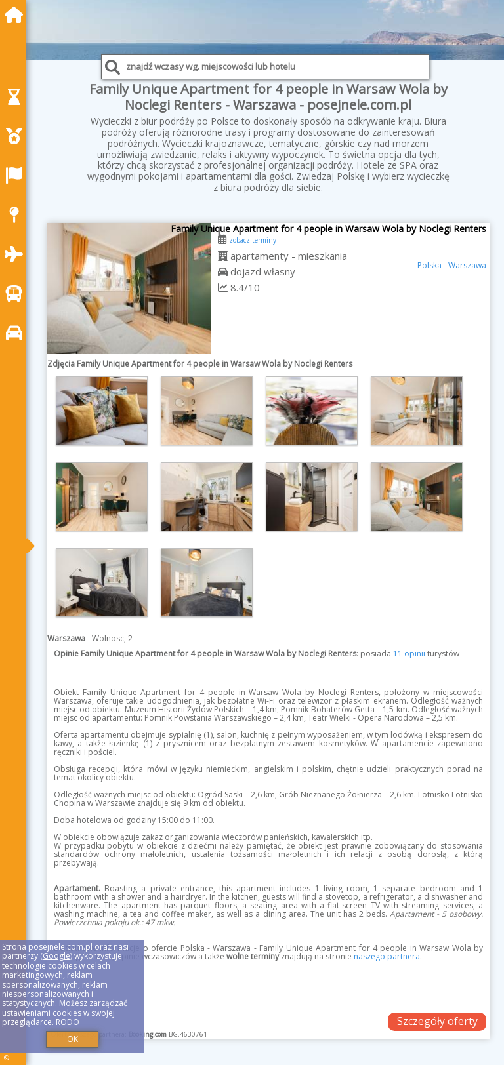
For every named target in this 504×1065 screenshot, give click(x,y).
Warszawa (467, 265)
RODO (67, 1022)
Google (56, 955)
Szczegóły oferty (437, 1021)
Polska (429, 265)
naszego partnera (387, 956)
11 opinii (409, 653)
